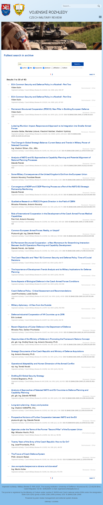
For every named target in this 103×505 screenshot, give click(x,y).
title (31, 68)
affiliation (56, 68)
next (92, 74)
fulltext (65, 68)
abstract (47, 68)
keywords (38, 68)
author (24, 68)
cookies (55, 502)
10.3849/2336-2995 (73, 495)
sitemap (48, 502)
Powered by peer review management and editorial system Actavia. (51, 498)
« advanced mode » (76, 68)
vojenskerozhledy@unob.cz (68, 489)
